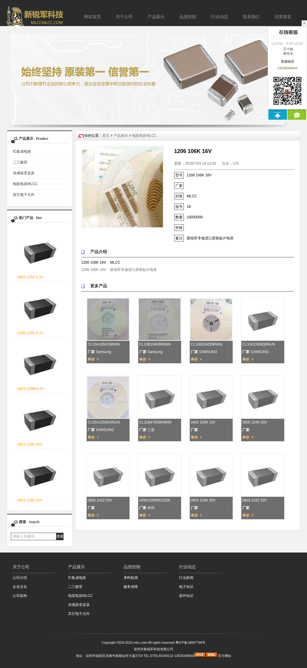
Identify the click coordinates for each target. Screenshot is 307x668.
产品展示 (121, 135)
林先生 (287, 53)
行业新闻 (186, 578)
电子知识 (186, 587)
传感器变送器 (23, 173)
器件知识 (186, 596)
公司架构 (20, 596)
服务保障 (131, 587)
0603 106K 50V (29, 444)
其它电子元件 (23, 195)
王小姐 (287, 49)
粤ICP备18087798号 (190, 642)
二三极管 (20, 162)
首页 (105, 135)
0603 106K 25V (29, 500)
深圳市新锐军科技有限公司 (153, 649)
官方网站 (224, 656)
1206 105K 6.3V (30, 333)
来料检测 (131, 578)
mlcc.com (140, 642)
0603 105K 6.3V (30, 277)
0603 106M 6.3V (30, 389)
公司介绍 (20, 578)
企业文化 (20, 587)
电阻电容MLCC (25, 184)
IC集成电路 (22, 151)
